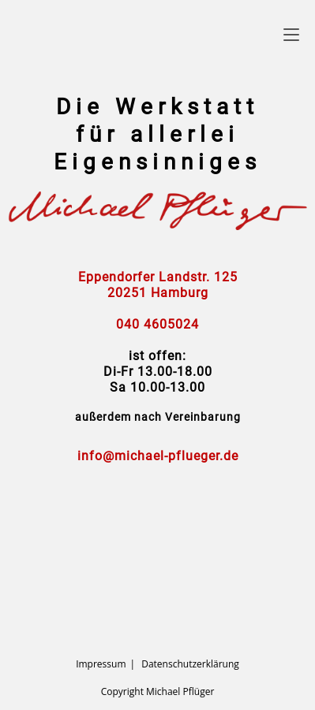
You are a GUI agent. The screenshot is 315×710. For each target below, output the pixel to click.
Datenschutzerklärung (190, 664)
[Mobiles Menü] (291, 34)
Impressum (101, 664)
